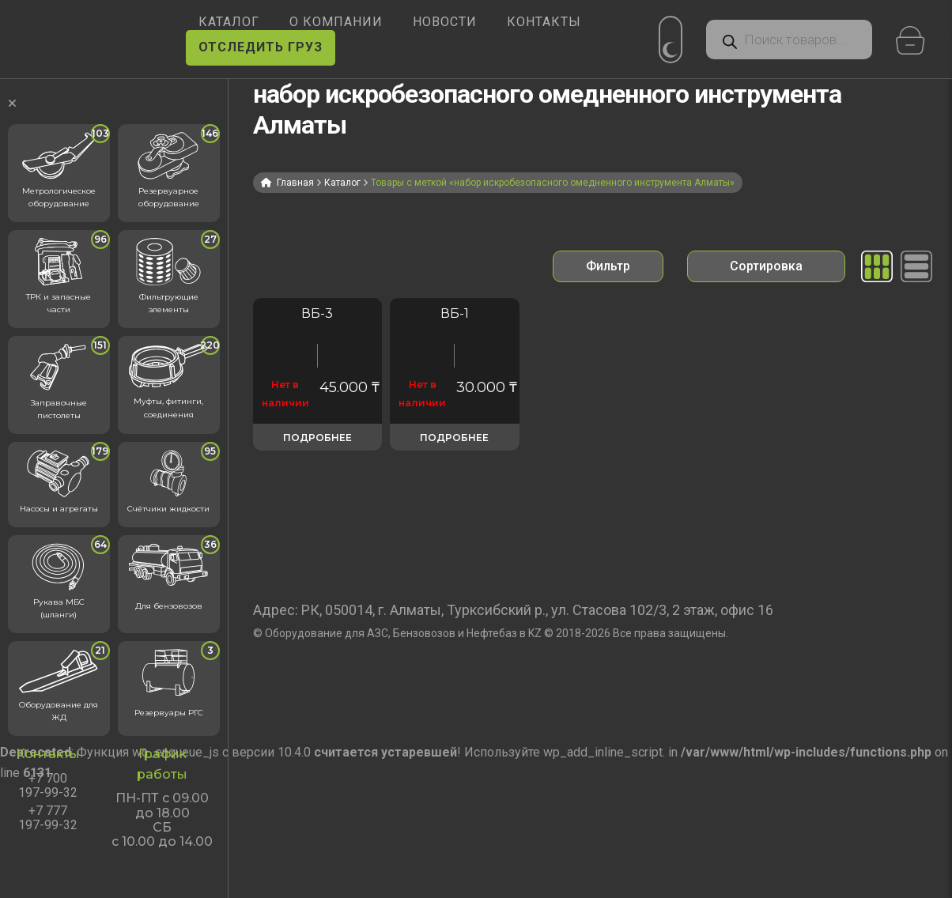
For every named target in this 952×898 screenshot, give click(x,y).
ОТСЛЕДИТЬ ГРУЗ (260, 47)
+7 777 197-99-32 (47, 818)
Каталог (342, 182)
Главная (295, 182)
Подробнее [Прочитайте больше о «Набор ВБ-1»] (454, 437)
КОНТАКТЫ (544, 21)
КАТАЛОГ (228, 21)
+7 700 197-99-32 (47, 786)
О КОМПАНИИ (336, 21)
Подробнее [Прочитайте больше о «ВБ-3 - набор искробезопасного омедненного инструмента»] (317, 437)
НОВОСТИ (445, 21)
